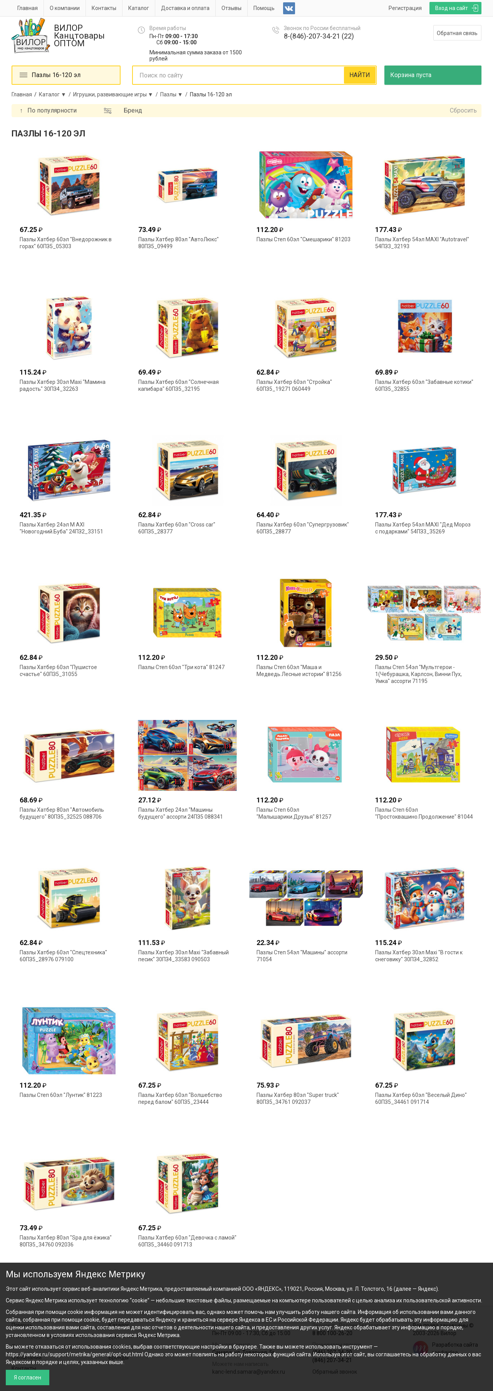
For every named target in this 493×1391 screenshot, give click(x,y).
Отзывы (231, 8)
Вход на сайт (451, 8)
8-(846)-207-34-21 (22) (319, 36)
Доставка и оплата (185, 8)
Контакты (104, 8)
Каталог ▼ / (56, 94)
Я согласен (27, 1377)
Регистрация (405, 8)
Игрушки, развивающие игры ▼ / (116, 94)
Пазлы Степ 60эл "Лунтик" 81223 (61, 1095)
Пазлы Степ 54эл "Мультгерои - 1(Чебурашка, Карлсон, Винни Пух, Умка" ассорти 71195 (418, 674)
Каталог (138, 8)
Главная (27, 8)
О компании (65, 8)
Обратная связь (457, 33)
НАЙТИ (359, 75)
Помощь (264, 8)
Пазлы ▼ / (175, 94)
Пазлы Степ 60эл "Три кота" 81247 (181, 667)
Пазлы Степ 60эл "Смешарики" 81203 (303, 239)
